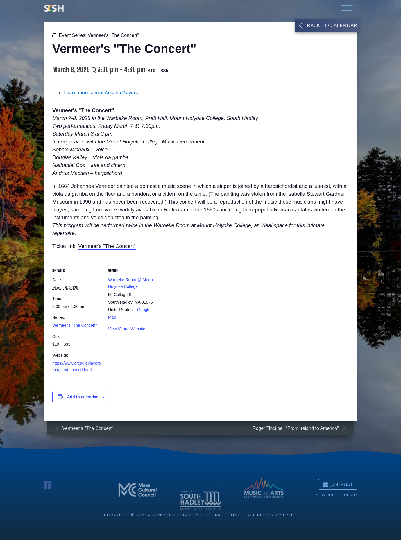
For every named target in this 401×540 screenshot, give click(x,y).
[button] (337, 484)
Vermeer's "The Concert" (106, 249)
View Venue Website (126, 332)
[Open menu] (346, 8)
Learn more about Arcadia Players (101, 96)
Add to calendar (82, 400)
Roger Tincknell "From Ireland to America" (296, 428)
